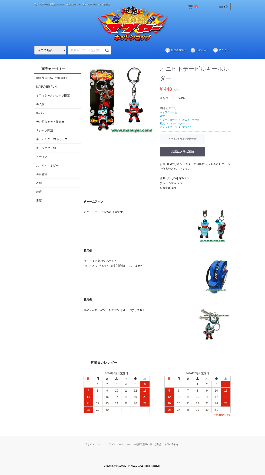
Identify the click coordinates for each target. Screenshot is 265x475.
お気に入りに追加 (182, 151)
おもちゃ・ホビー (47, 165)
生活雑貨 (41, 174)
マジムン (187, 126)
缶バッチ (41, 112)
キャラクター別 (46, 147)
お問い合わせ (171, 444)
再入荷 (40, 103)
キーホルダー (177, 123)
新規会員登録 (175, 50)
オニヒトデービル (192, 119)
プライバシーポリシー (118, 444)
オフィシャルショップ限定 (53, 95)
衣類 (39, 182)
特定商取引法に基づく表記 (147, 444)
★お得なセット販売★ (50, 121)
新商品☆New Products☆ (52, 77)
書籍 (39, 200)
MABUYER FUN (46, 86)
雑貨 (39, 191)
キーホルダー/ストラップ (52, 139)
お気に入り (199, 50)
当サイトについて (94, 444)
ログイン (221, 50)
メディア (41, 156)
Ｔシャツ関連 (44, 130)
